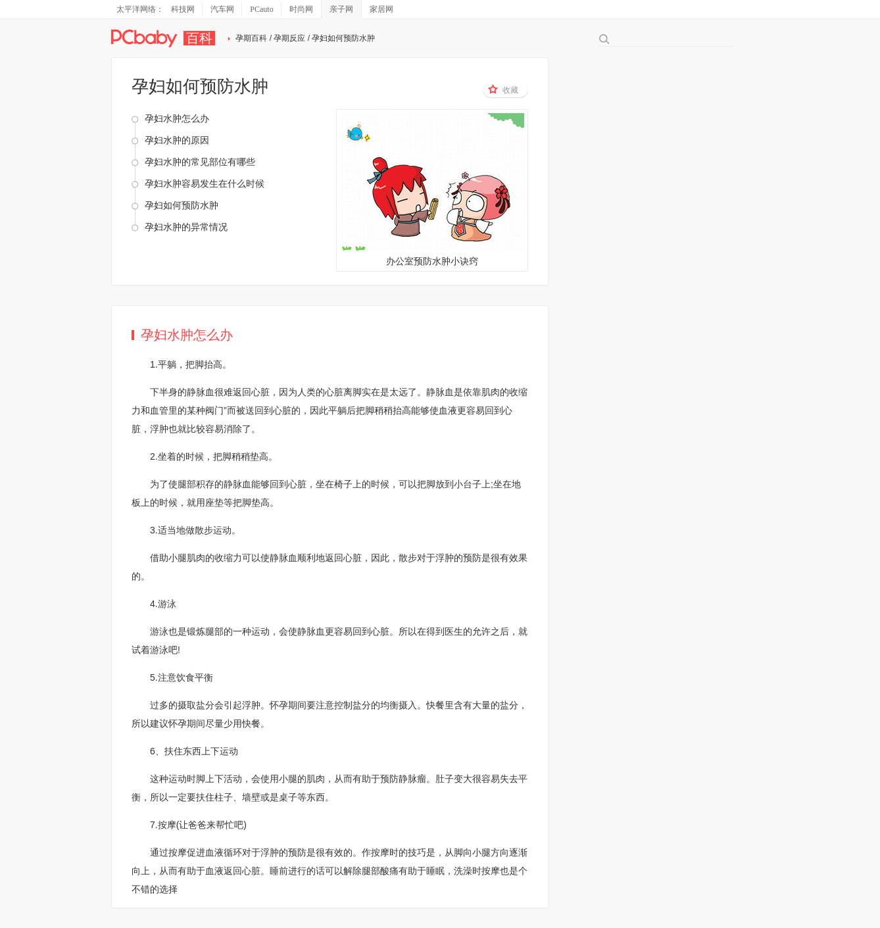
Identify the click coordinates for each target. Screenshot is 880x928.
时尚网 (301, 9)
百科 (199, 38)
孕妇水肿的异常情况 (186, 227)
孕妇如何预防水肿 (181, 205)
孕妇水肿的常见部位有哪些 (200, 162)
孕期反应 (289, 38)
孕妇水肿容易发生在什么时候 (204, 183)
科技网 (183, 9)
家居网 (381, 9)
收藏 (503, 89)
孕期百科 (251, 38)
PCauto (261, 9)
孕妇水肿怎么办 (177, 118)
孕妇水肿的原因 (177, 140)
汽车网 (222, 9)
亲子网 (341, 9)
